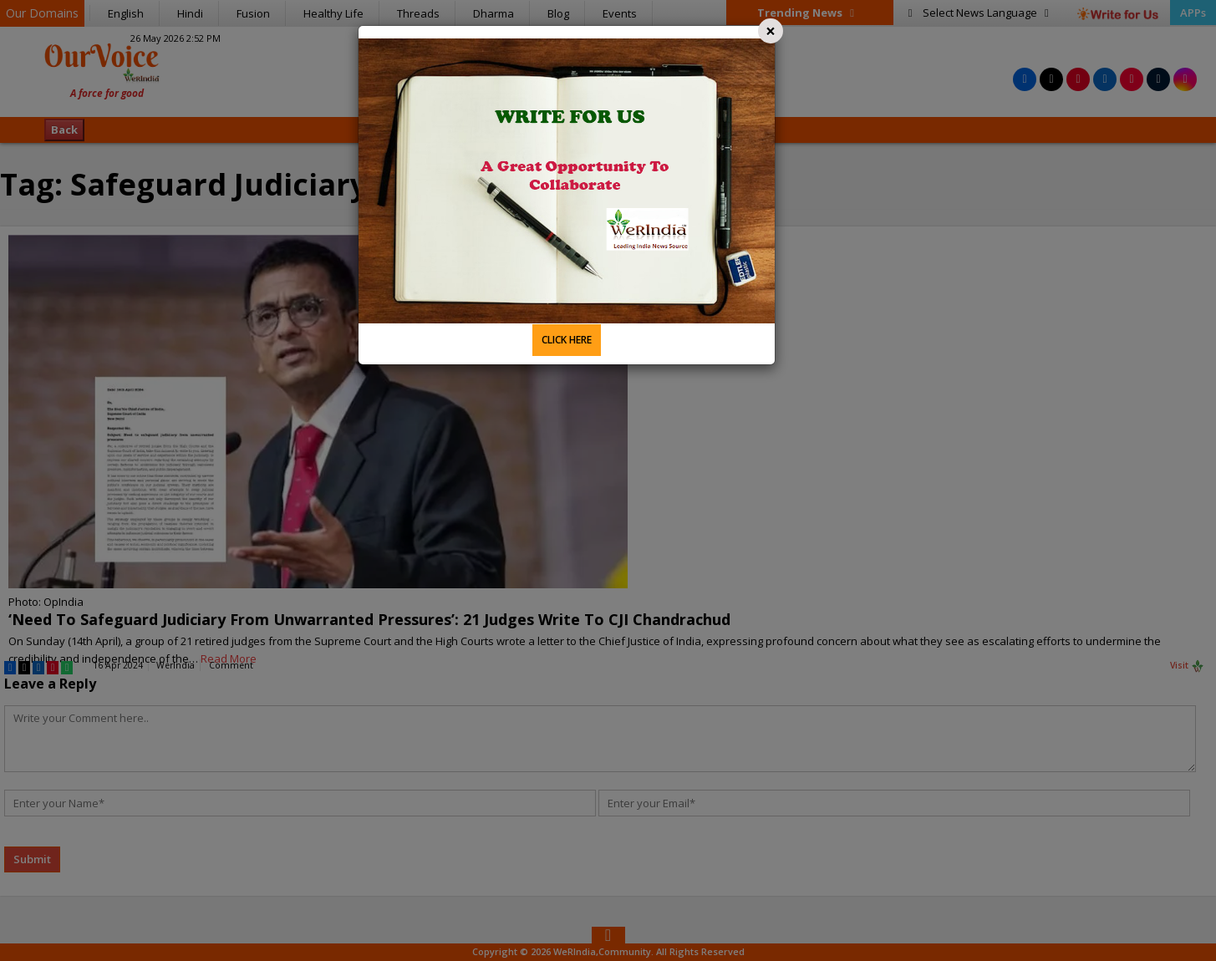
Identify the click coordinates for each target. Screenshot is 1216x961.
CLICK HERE (567, 340)
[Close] (770, 30)
